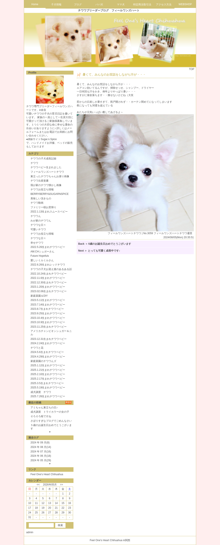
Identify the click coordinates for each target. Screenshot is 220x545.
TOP (191, 69)
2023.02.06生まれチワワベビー (49, 291)
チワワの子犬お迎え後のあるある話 (51, 269)
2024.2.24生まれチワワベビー (48, 343)
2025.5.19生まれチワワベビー (48, 387)
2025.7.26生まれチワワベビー (48, 396)
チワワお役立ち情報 (42, 189)
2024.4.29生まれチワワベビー (48, 356)
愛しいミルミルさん (42, 260)
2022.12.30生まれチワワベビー (49, 282)
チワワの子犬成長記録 (43, 158)
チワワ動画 (37, 202)
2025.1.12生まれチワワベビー (48, 365)
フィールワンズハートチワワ (47, 171)
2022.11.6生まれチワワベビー (48, 277)
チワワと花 (37, 347)
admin (29, 532)
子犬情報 (56, 4)
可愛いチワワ (38, 229)
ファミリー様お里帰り (43, 207)
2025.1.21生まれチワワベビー (48, 369)
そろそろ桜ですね (41, 416)
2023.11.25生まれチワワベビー (49, 326)
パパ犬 (99, 4)
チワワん (36, 216)
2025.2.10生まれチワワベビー (48, 374)
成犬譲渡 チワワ (41, 392)
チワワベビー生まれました (46, 167)
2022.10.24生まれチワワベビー (49, 273)
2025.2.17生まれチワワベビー (48, 378)
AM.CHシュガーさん (42, 251)
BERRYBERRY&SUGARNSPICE (50, 193)
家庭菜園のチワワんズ (43, 361)
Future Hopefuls (40, 255)
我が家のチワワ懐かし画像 (46, 185)
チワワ (34, 163)
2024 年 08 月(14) (41, 447)
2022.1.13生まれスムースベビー (49, 211)
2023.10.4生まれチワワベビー (48, 317)
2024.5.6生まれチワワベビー (47, 352)
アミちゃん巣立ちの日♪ (44, 407)
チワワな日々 (38, 224)
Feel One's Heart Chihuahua (47, 474)
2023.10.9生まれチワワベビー (48, 322)
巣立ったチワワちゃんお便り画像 (50, 176)
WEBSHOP (185, 4)
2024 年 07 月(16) (41, 451)
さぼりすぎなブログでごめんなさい (51, 420)
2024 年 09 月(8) (40, 442)
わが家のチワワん (41, 220)
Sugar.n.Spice (49, 139)
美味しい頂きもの (41, 198)
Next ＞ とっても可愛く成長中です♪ (99, 250)
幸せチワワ (37, 242)
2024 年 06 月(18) (41, 455)
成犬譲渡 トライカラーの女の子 (50, 411)
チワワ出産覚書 (40, 180)
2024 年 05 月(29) (41, 460)
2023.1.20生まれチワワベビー (48, 286)
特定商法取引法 (142, 4)
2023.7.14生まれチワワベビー (48, 304)
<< (38, 484)
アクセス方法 (163, 4)
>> (61, 484)
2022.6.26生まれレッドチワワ (48, 264)
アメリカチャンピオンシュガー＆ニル (51, 333)
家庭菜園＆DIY (39, 295)
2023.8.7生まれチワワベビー (47, 308)
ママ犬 (121, 4)
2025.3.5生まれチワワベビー (47, 383)
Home (34, 4)
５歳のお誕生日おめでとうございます (51, 427)
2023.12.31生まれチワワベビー (49, 338)
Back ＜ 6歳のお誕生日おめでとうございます (104, 243)
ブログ (78, 4)
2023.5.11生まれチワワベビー (48, 300)
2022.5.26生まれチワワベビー (48, 247)
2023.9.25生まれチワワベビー (48, 313)
